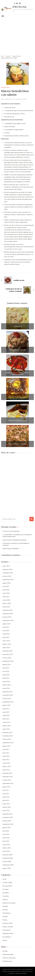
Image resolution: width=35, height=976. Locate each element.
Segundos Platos (5, 87)
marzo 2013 (6, 722)
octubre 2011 (7, 780)
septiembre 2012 (8, 743)
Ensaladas (6, 893)
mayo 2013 (6, 715)
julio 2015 (6, 627)
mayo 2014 (6, 675)
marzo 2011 (6, 804)
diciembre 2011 (7, 773)
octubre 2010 (7, 821)
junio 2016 (6, 590)
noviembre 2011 (8, 777)
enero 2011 (6, 810)
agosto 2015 (7, 624)
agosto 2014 (7, 664)
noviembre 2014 (8, 654)
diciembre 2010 (7, 814)
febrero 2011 (7, 807)
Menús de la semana (9, 903)
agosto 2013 (7, 705)
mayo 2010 (6, 838)
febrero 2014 (7, 685)
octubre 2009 (7, 861)
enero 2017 (6, 566)
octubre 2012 (7, 739)
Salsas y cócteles (8, 927)
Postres (5, 920)
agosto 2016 (7, 583)
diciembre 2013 (7, 692)
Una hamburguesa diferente (17, 350)
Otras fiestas (6, 913)
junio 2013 (6, 712)
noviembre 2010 (8, 817)
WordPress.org (7, 961)
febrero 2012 (7, 766)
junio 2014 (6, 671)
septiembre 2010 (8, 824)
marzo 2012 (6, 763)
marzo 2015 (6, 641)
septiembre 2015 (8, 620)
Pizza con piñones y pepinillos (17, 444)
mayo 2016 (6, 593)
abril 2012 (6, 760)
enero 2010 (6, 851)
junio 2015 (6, 630)
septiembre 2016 (8, 580)
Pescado (5, 916)
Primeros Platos (8, 923)
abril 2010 (6, 841)
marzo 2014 (6, 681)
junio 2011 (6, 793)
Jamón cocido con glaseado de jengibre (14, 540)
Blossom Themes (21, 971)
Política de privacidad (20, 973)
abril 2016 (6, 597)
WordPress (12, 973)
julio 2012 (6, 749)
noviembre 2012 (8, 736)
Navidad (5, 906)
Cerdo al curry (17, 326)
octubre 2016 (7, 576)
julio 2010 (6, 831)
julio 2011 (6, 790)
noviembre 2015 (8, 613)
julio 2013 (6, 709)
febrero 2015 (7, 644)
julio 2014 (6, 668)
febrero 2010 (7, 848)
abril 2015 (6, 637)
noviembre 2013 (8, 695)
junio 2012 (6, 753)
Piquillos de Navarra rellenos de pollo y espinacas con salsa (17, 373)
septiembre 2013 (8, 702)
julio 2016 (6, 586)
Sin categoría (7, 937)
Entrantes (6, 896)
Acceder (5, 951)
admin (2, 99)
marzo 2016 (6, 600)
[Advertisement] (17, 36)
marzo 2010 (6, 844)
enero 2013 (6, 729)
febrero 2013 (7, 726)
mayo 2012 (6, 756)
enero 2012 (6, 770)
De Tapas (5, 889)
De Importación (7, 886)
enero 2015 (6, 647)
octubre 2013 (7, 698)
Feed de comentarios (9, 958)
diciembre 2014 (7, 651)
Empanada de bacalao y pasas (17, 397)
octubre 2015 (7, 617)
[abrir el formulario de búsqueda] (20, 3)
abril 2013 (6, 719)
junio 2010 (6, 834)
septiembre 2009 (8, 865)
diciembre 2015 (7, 610)
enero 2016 (6, 607)
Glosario (5, 899)
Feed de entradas (8, 954)
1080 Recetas (19, 6)
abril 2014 (6, 678)
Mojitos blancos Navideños (11, 548)
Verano (5, 940)
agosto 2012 (7, 746)
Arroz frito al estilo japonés (11, 531)
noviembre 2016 (8, 573)
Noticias (5, 910)
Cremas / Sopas (7, 882)
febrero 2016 (7, 603)
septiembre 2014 (8, 661)
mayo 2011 (6, 797)
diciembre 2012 (7, 732)
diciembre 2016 (7, 569)
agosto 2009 (7, 868)
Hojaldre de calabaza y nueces (17, 420)
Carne (4, 879)
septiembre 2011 (8, 783)
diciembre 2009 (7, 855)
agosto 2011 (7, 787)
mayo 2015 (6, 634)
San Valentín (6, 930)
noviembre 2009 (8, 858)
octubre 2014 (7, 658)
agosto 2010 (7, 827)
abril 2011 (6, 800)
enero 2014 (6, 688)
